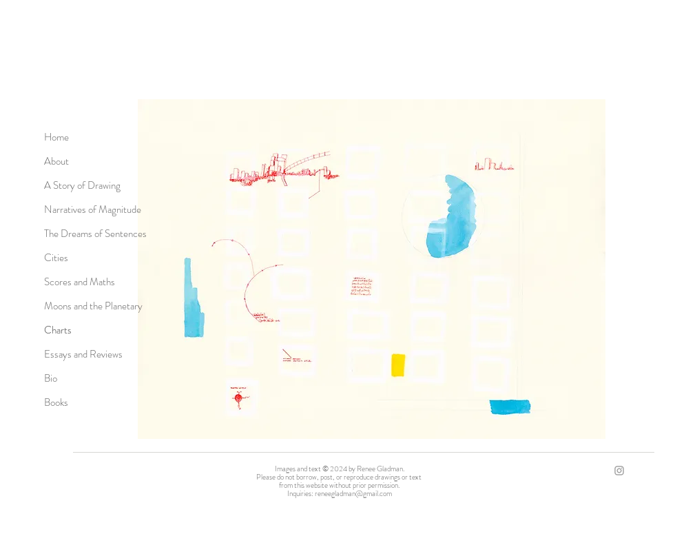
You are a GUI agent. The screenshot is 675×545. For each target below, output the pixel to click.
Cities (56, 257)
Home (56, 137)
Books (56, 402)
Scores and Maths (79, 281)
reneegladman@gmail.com (353, 493)
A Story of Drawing (82, 185)
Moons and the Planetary (93, 305)
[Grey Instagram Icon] (619, 470)
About (56, 161)
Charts (58, 330)
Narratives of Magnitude (92, 209)
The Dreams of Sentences (95, 233)
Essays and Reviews (83, 354)
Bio (50, 378)
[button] (371, 269)
